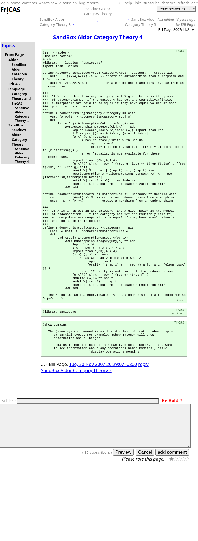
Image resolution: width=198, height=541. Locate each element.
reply (143, 435)
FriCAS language (16, 86)
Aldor (13, 59)
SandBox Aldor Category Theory (98, 11)
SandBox (16, 125)
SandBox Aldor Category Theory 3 (55, 22)
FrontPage (14, 54)
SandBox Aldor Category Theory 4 (22, 155)
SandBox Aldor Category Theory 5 (140, 22)
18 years (181, 19)
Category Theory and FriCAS (21, 98)
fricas (177, 362)
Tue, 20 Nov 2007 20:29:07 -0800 (103, 435)
